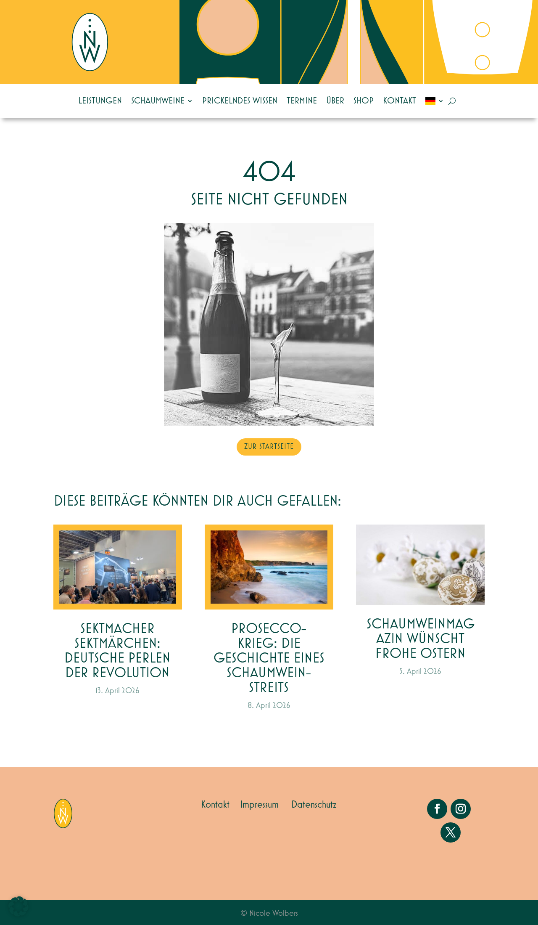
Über (335, 101)
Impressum (259, 805)
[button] (18, 906)
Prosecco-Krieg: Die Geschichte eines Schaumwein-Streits (269, 658)
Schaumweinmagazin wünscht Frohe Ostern (421, 639)
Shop (363, 101)
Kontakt (399, 101)
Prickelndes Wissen (239, 101)
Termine (302, 101)
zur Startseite (269, 447)
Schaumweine (158, 101)
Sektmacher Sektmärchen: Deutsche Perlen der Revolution (117, 651)
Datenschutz (314, 805)
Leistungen (100, 101)
